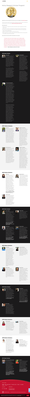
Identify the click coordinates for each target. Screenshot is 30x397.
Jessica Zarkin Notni (9, 339)
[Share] (29, 391)
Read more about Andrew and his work (17, 23)
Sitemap (18, 384)
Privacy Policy (19, 395)
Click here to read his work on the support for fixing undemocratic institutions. (23, 301)
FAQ (5, 384)
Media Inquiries (9, 384)
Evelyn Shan (21, 339)
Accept (28, 395)
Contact (3, 384)
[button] (27, 1)
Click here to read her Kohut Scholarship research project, (23, 345)
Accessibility (21, 384)
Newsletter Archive (14, 384)
